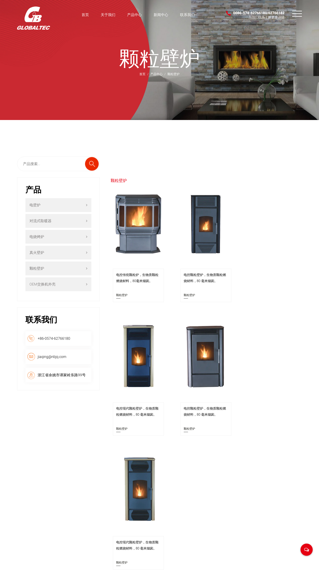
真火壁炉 (58, 252)
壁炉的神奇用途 (220, 521)
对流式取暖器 (58, 221)
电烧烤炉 (58, 237)
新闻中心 (161, 15)
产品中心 (134, 15)
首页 (85, 15)
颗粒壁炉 (58, 268)
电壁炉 (58, 205)
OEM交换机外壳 (58, 284)
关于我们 (108, 15)
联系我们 (187, 15)
